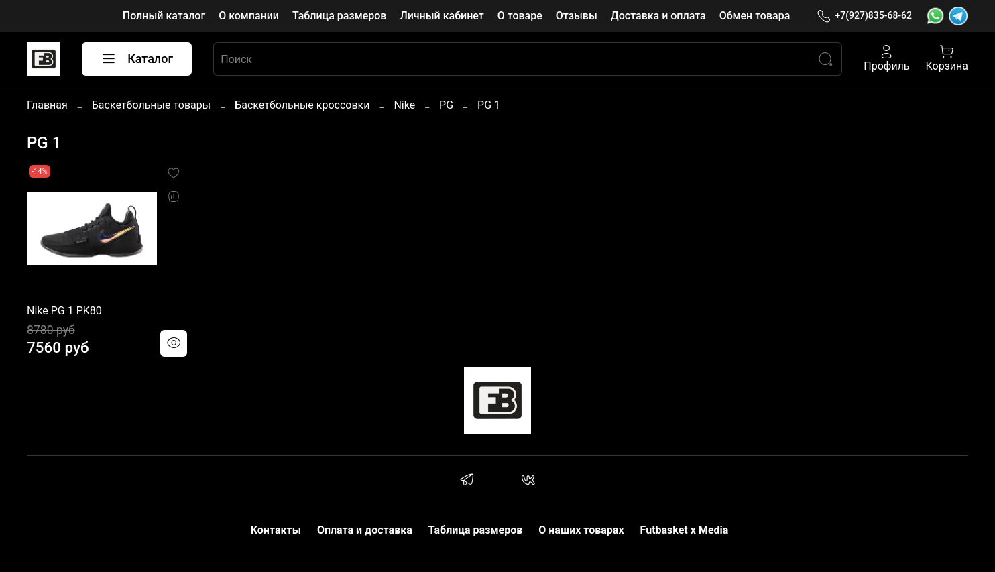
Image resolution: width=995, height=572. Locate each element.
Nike (404, 105)
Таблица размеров (339, 15)
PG (446, 105)
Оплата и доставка (364, 530)
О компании (249, 15)
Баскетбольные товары (151, 105)
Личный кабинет (441, 15)
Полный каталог (164, 15)
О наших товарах (581, 530)
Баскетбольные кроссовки (302, 105)
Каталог (137, 59)
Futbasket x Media (684, 530)
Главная (47, 105)
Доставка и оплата (658, 15)
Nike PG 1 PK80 (64, 310)
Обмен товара (755, 15)
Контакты (276, 530)
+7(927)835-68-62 (864, 16)
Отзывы (576, 15)
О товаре (520, 15)
